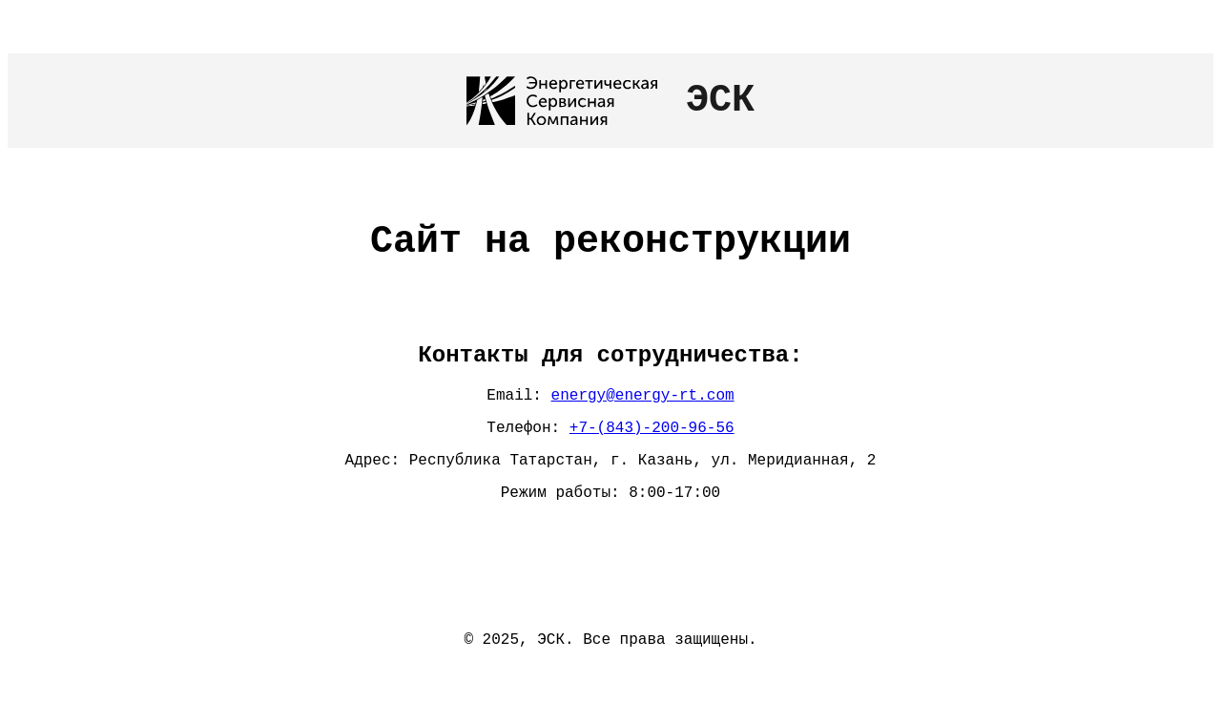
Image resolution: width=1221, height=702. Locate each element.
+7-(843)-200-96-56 (652, 434)
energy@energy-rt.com (643, 398)
